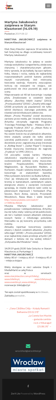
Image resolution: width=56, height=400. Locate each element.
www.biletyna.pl (42, 279)
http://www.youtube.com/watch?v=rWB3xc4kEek (21, 201)
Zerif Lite (16, 393)
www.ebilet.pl (29, 282)
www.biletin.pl (11, 279)
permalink (20, 295)
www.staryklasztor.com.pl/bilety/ (21, 276)
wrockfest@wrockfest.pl (28, 350)
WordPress (39, 393)
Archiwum (43, 291)
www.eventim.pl (12, 282)
